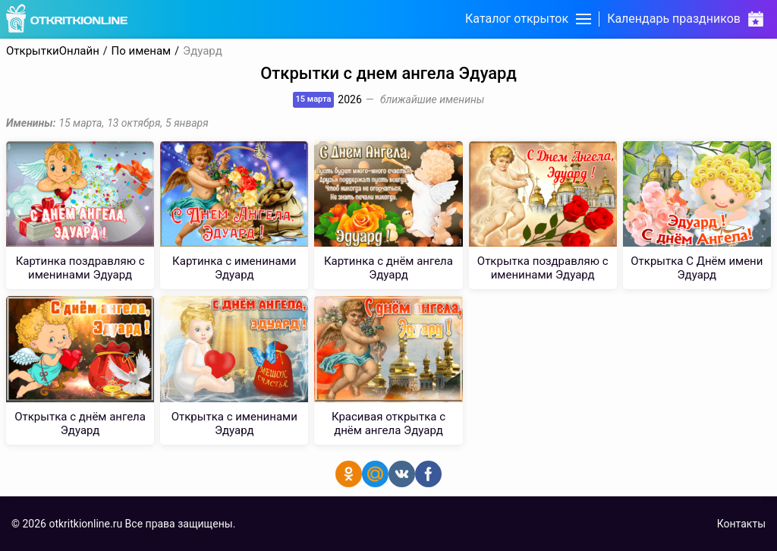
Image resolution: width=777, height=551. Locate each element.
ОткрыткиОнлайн (52, 51)
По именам (141, 51)
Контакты (741, 524)
